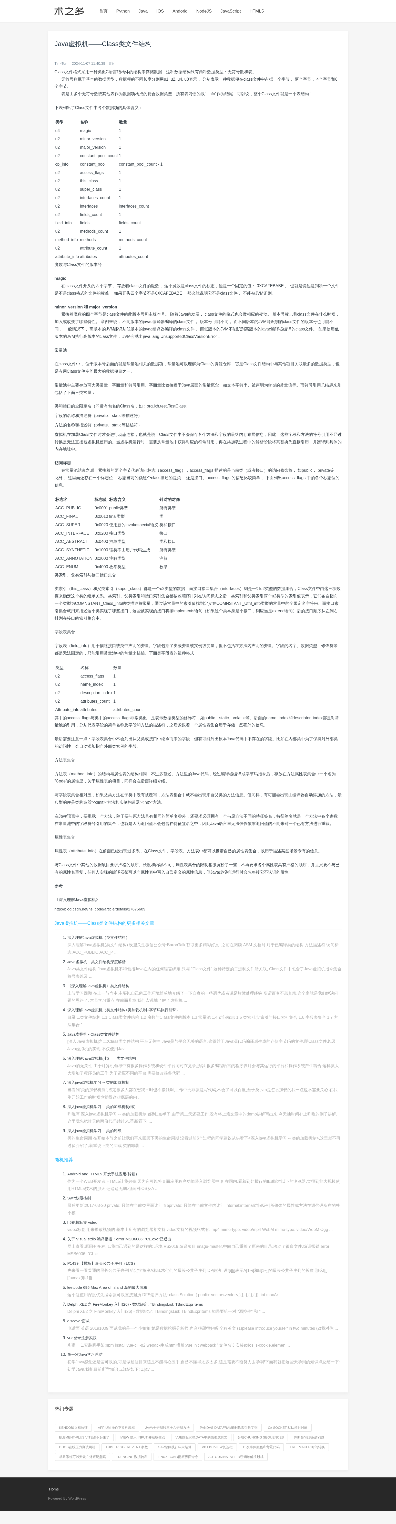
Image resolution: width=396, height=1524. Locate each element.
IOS (160, 11)
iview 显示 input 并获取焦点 (142, 1438)
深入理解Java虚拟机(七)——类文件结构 (103, 1058)
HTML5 (256, 11)
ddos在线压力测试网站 (77, 1447)
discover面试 (79, 1321)
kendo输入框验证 (73, 1428)
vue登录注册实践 (83, 1338)
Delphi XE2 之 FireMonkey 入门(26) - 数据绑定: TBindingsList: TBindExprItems (139, 1304)
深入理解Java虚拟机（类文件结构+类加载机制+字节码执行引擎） (127, 1010)
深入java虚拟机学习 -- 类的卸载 (96, 1131)
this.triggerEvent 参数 (127, 1447)
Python (123, 11)
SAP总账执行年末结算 (174, 1447)
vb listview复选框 (217, 1447)
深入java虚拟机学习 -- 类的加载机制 (100, 1082)
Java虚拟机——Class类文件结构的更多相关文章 (104, 923)
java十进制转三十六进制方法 (167, 1428)
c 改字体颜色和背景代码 (261, 1447)
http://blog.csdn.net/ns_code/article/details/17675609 (102, 909)
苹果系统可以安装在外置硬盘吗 (82, 1457)
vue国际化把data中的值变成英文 (201, 1438)
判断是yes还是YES (309, 1438)
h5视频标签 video (83, 1222)
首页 (103, 11)
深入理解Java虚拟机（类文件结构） (100, 938)
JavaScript (230, 11)
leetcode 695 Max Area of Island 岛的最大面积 (109, 1287)
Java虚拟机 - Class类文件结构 (95, 1034)
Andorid (180, 11)
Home (53, 1489)
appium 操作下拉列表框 (116, 1428)
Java (143, 11)
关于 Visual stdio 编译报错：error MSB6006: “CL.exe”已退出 (122, 1239)
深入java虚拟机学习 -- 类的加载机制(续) (103, 1107)
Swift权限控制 (80, 1198)
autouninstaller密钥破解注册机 (236, 1457)
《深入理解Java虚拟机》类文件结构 (100, 986)
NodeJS (204, 11)
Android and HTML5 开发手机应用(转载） (105, 1174)
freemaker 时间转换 (307, 1447)
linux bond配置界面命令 (178, 1457)
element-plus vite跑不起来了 (84, 1438)
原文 (112, 63)
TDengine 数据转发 (132, 1457)
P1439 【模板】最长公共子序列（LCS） (104, 1263)
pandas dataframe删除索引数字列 (229, 1428)
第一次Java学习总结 (86, 1355)
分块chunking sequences (261, 1438)
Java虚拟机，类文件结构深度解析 (98, 962)
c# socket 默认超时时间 (288, 1428)
